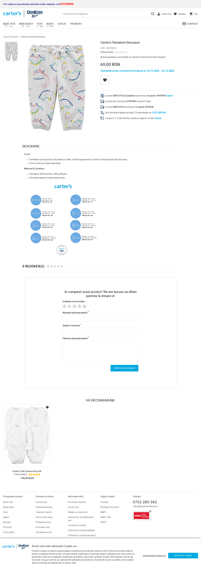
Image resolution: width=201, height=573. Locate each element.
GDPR (103, 522)
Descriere (31, 146)
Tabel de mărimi (44, 512)
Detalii (169, 95)
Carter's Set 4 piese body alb (26, 471)
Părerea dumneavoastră (75, 338)
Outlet (62, 24)
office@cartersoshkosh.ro (145, 506)
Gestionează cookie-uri (154, 555)
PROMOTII (76, 24)
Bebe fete (9, 24)
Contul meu (41, 502)
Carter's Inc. (73, 507)
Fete (40, 24)
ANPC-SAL (105, 517)
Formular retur (43, 527)
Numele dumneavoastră (75, 312)
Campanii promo (44, 532)
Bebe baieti (26, 24)
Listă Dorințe (47, 407)
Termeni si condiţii (77, 525)
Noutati (6, 522)
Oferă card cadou (44, 517)
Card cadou (8, 532)
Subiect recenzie (71, 325)
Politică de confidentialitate (81, 530)
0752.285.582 (145, 502)
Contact (192, 24)
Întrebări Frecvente (109, 507)
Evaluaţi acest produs (74, 301)
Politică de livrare (44, 507)
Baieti (50, 24)
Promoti (7, 527)
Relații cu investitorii (78, 512)
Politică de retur (43, 522)
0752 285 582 (159, 112)
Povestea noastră (77, 502)
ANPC (103, 512)
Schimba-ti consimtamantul (82, 535)
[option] (56, 87)
